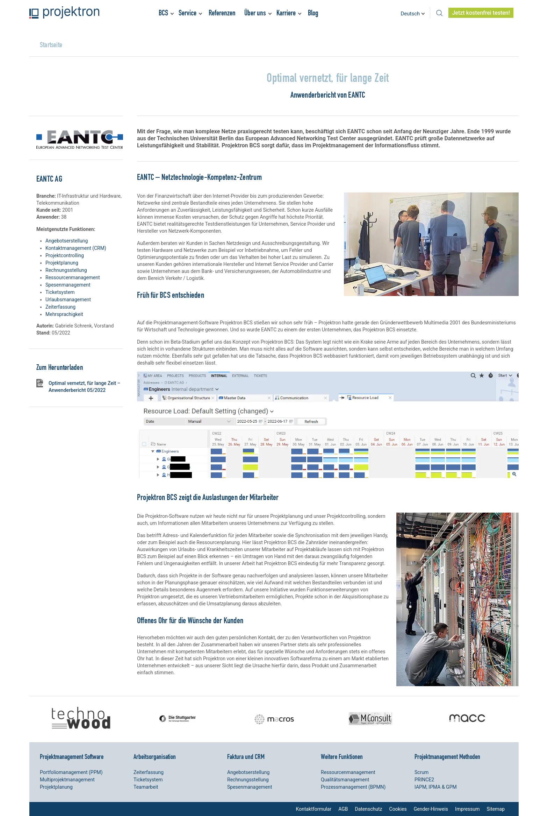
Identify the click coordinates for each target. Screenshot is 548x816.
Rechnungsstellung (66, 270)
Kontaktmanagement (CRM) (75, 248)
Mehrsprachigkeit (64, 314)
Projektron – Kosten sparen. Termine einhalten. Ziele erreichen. (64, 12)
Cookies (398, 809)
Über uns (255, 12)
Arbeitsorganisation (155, 756)
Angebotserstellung (66, 241)
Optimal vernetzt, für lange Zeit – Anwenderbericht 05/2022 (85, 386)
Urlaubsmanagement (68, 299)
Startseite (51, 44)
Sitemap (496, 809)
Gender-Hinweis (431, 809)
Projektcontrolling (64, 255)
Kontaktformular (314, 809)
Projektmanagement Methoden (447, 756)
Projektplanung (61, 263)
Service (187, 12)
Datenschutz (368, 809)
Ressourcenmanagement (72, 277)
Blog (313, 12)
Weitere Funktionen (342, 756)
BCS (163, 12)
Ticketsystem (59, 292)
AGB (343, 809)
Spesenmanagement (68, 285)
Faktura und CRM (246, 756)
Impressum (467, 809)
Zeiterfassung (60, 307)
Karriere (286, 12)
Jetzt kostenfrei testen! (481, 12)
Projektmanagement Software (71, 756)
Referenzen (222, 12)
